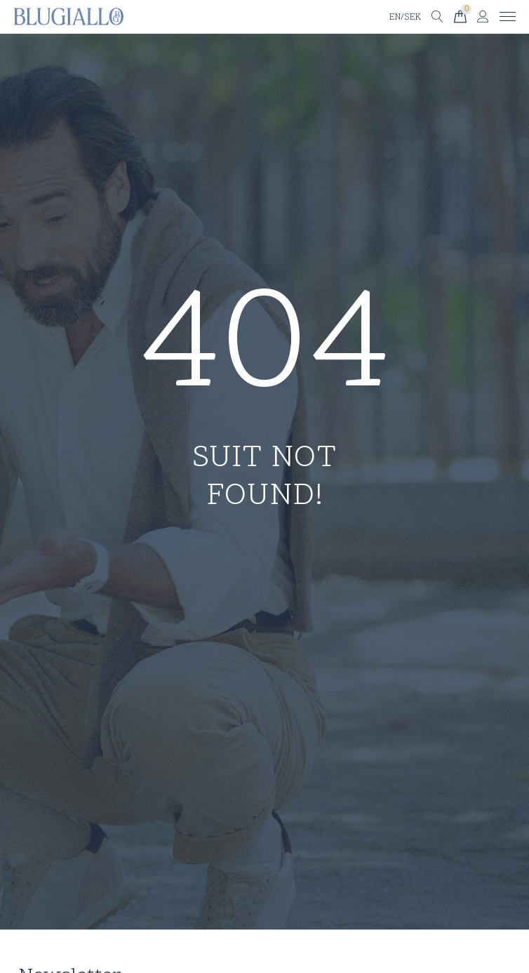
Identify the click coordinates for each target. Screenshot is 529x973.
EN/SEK (405, 17)
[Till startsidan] (68, 17)
